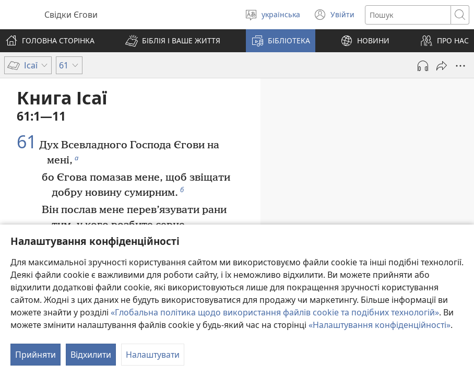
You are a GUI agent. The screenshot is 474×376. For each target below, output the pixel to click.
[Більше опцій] (460, 65)
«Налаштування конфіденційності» (380, 325)
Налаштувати (153, 354)
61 (27, 142)
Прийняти (35, 354)
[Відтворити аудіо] (422, 65)
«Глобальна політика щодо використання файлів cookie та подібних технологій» (275, 312)
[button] (173, 40)
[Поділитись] (441, 65)
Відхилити (90, 354)
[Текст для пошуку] (408, 15)
